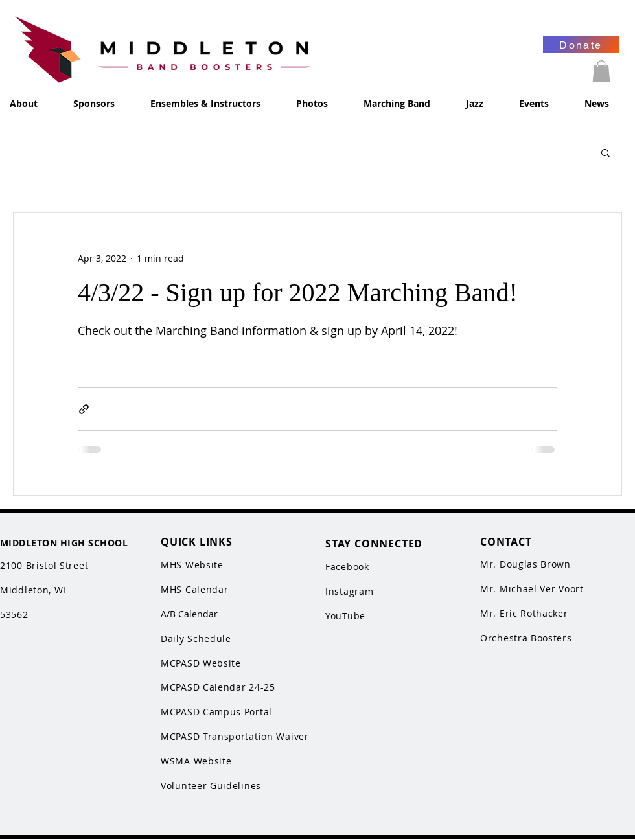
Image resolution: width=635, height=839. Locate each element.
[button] (601, 71)
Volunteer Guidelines (211, 785)
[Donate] (581, 44)
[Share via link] (84, 409)
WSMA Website (196, 761)
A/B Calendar (189, 614)
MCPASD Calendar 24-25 (218, 687)
